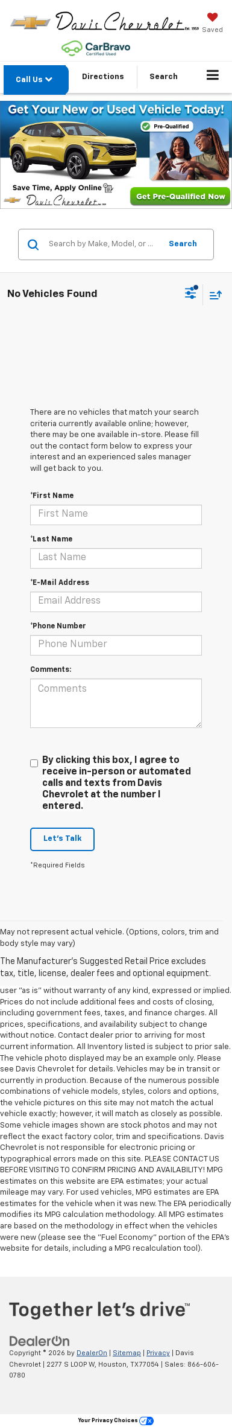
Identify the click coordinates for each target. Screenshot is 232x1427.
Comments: (50, 670)
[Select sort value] (212, 294)
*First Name (52, 496)
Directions (103, 77)
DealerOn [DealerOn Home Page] (92, 1353)
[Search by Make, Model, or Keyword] (103, 244)
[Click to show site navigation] (213, 77)
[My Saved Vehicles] (212, 24)
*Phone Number (58, 626)
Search (183, 244)
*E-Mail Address (59, 583)
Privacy (158, 1353)
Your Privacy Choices (116, 1420)
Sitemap (127, 1353)
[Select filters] (190, 295)
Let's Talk (62, 839)
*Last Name (51, 539)
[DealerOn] (40, 1342)
